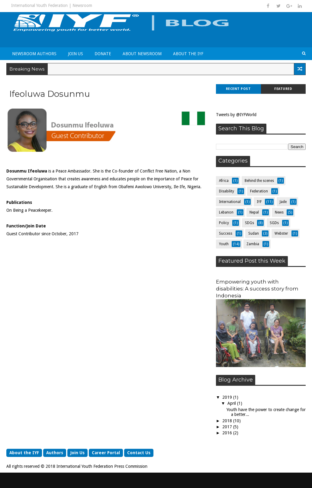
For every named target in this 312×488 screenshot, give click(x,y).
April (232, 403)
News (279, 212)
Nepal (254, 212)
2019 (227, 397)
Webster (281, 233)
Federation (259, 191)
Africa (224, 181)
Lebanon (226, 212)
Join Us (75, 53)
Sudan (253, 233)
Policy (224, 223)
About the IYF (188, 53)
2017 (227, 426)
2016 (227, 432)
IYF (259, 202)
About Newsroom (142, 53)
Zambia (252, 244)
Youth (224, 244)
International (230, 202)
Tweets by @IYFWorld (236, 114)
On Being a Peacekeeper (28, 210)
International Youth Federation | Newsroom (51, 5)
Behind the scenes (259, 181)
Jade (283, 202)
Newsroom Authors (34, 53)
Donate (103, 53)
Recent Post (238, 89)
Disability (226, 191)
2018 (227, 420)
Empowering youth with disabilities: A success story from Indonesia (257, 289)
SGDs (274, 223)
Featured (283, 89)
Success (225, 233)
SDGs (249, 223)
